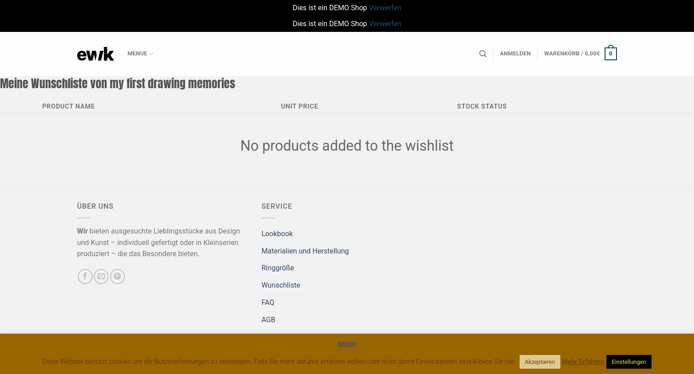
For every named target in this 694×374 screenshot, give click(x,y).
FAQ (268, 302)
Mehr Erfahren (583, 362)
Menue (140, 54)
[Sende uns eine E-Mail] (101, 276)
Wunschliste (281, 285)
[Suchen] (482, 53)
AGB (269, 320)
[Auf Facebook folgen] (85, 276)
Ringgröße (278, 268)
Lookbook (277, 234)
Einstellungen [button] (629, 361)
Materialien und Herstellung (305, 251)
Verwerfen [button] (385, 8)
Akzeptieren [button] (540, 361)
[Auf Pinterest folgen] (117, 276)
